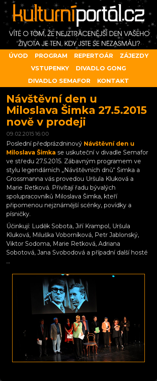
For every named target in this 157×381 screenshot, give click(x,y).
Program (51, 55)
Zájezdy (134, 55)
